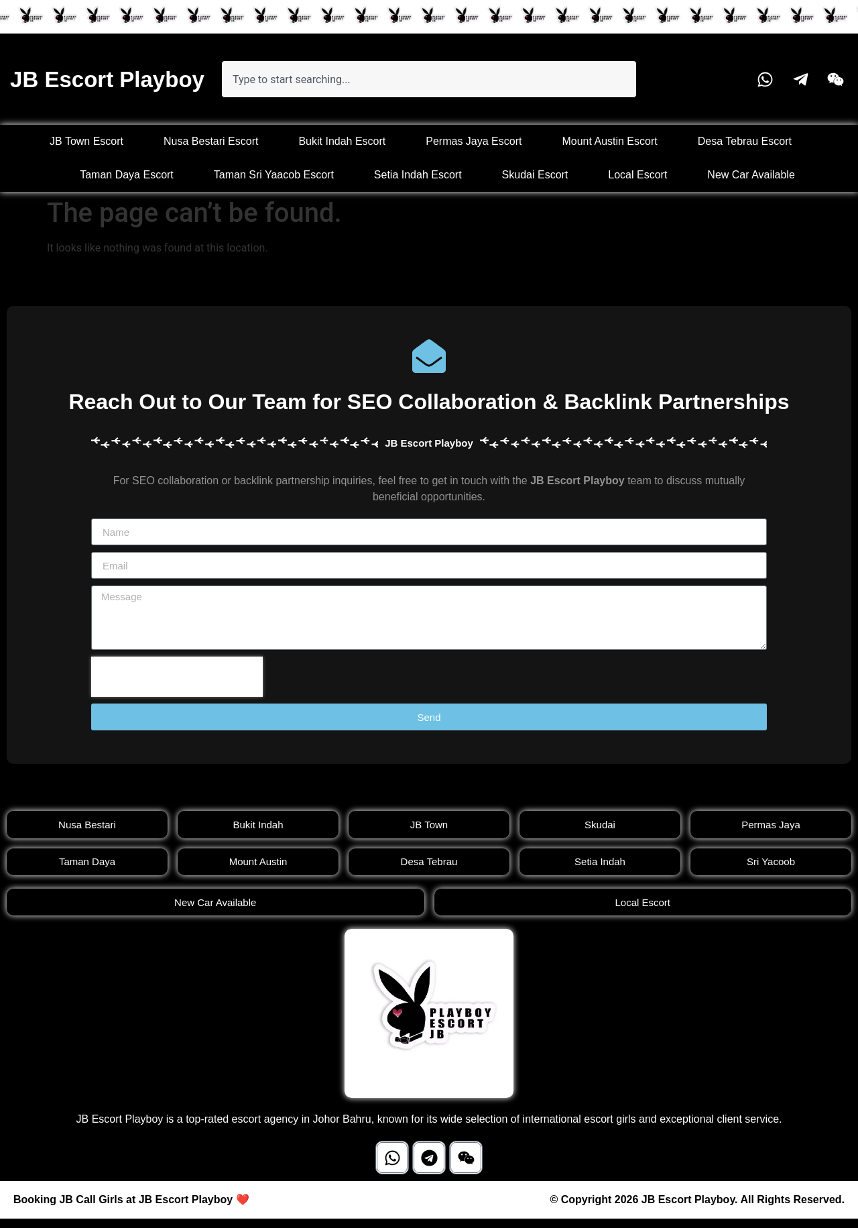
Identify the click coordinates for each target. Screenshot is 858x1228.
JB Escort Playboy (107, 79)
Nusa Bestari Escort (211, 141)
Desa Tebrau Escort (745, 141)
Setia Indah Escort (418, 174)
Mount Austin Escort (609, 141)
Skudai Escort (535, 174)
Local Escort (637, 174)
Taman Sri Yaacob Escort (274, 174)
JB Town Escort (86, 141)
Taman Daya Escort (127, 174)
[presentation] (177, 677)
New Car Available (750, 174)
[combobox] (429, 79)
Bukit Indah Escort (341, 141)
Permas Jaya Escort (474, 141)
